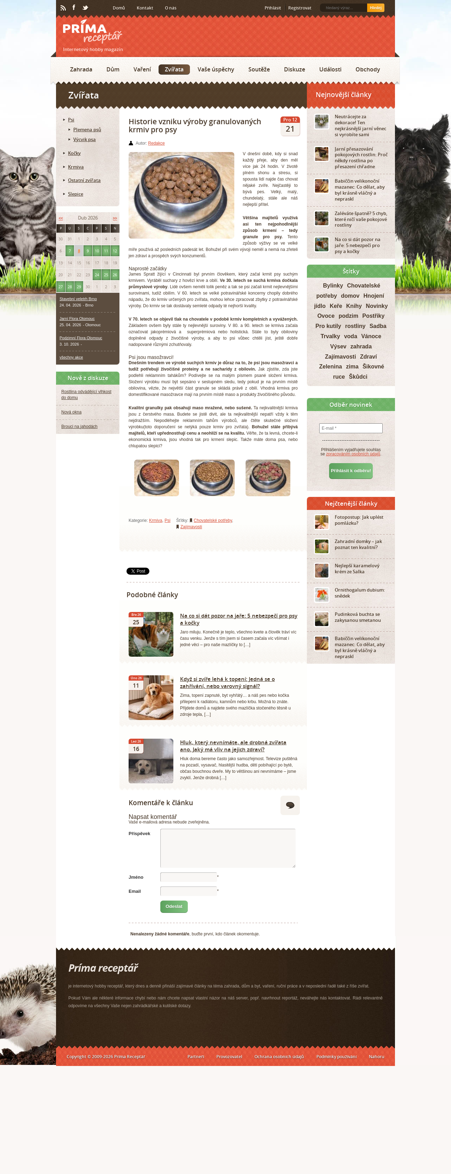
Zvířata (174, 69)
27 (60, 286)
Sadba (378, 326)
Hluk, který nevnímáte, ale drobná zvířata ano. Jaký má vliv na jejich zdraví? (233, 746)
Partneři (195, 1057)
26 (115, 274)
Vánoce (371, 336)
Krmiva (155, 520)
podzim (348, 316)
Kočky (74, 153)
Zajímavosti (191, 526)
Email (135, 891)
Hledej (376, 8)
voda (350, 336)
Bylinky (333, 286)
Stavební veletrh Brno (78, 299)
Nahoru (376, 1057)
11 (106, 250)
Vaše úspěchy (216, 69)
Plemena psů (87, 129)
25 (106, 274)
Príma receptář (92, 31)
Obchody (368, 69)
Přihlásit (273, 8)
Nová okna (71, 412)
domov (350, 296)
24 (97, 274)
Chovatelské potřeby (213, 520)
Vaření (142, 69)
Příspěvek (139, 833)
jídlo (320, 306)
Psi (168, 520)
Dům (112, 69)
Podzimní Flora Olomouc (81, 338)
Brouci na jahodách (79, 426)
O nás (171, 8)
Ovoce (326, 316)
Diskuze (294, 69)
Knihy (354, 306)
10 (97, 250)
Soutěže (259, 69)
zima (352, 367)
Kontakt (145, 8)
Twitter (85, 8)
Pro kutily (328, 326)
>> (115, 218)
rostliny (355, 326)
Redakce (156, 143)
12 (115, 250)
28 (70, 286)
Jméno (136, 877)
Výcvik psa (84, 139)
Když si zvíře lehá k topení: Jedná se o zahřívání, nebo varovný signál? (227, 682)
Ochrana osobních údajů (279, 1057)
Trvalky (330, 336)
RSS (64, 8)
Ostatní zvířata (84, 180)
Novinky (377, 306)
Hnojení (374, 296)
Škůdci (358, 377)
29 (79, 286)
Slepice (75, 194)
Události (330, 69)
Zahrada (81, 69)
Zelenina (330, 367)
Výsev (338, 346)
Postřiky (373, 316)
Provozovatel (229, 1057)
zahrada (361, 346)
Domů (119, 8)
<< (60, 218)
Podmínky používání (336, 1057)
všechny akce (71, 357)
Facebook (74, 8)
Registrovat (299, 8)
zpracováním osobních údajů (353, 454)
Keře (336, 306)
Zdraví (368, 357)
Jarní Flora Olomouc (77, 318)
